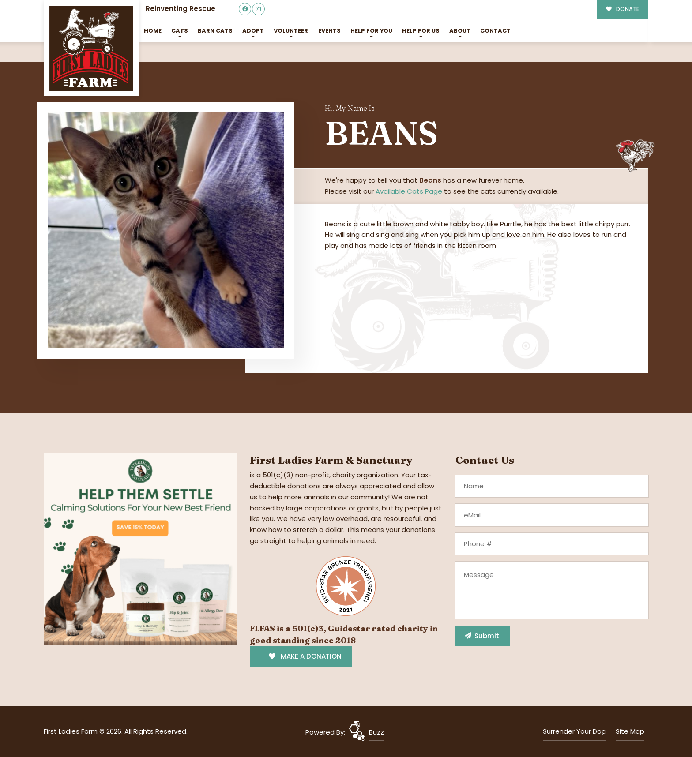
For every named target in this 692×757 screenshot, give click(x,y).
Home (153, 30)
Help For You (371, 30)
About (459, 30)
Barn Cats (215, 30)
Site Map (630, 731)
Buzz (376, 732)
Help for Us (421, 30)
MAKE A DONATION (305, 656)
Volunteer (291, 30)
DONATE (622, 9)
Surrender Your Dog (574, 731)
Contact (495, 30)
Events (329, 30)
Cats (179, 30)
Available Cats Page (409, 191)
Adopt (253, 30)
